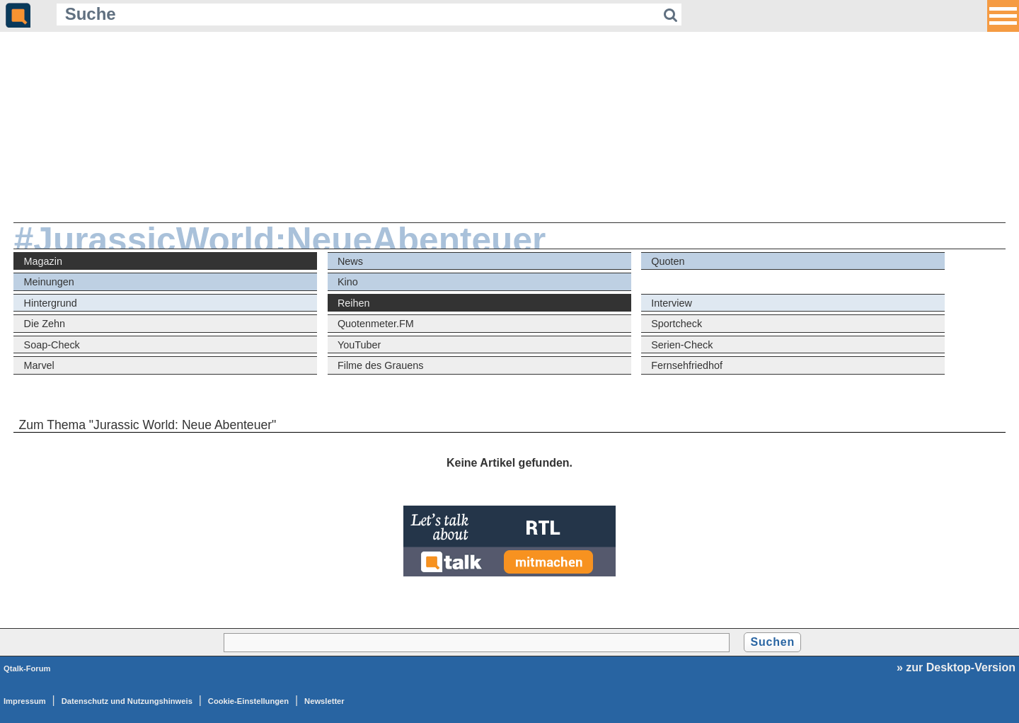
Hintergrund (50, 303)
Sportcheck (676, 323)
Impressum (25, 701)
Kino (348, 282)
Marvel (39, 365)
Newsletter (324, 701)
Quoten (667, 261)
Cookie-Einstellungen (248, 701)
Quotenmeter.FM (376, 323)
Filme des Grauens (381, 365)
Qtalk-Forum (27, 668)
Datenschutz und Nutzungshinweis (127, 701)
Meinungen (49, 282)
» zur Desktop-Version (956, 667)
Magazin (43, 261)
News (350, 261)
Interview (671, 303)
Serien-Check (682, 345)
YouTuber (359, 345)
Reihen (354, 303)
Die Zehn (44, 323)
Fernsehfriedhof (686, 365)
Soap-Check (52, 345)
